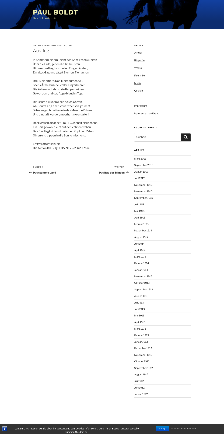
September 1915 (143, 197)
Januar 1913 (141, 341)
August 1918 (141, 171)
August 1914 (141, 237)
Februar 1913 (141, 335)
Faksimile (139, 75)
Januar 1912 (141, 394)
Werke (138, 67)
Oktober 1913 (142, 282)
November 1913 (143, 276)
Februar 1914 (141, 263)
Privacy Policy (40, 425)
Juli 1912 (139, 380)
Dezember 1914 (143, 230)
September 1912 (143, 367)
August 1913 (141, 295)
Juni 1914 (139, 243)
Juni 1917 (139, 178)
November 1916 (143, 184)
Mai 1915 (139, 210)
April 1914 (139, 250)
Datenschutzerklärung (146, 113)
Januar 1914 (141, 269)
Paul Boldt (55, 12)
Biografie (139, 60)
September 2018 (143, 165)
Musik (137, 83)
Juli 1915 (139, 204)
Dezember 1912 (143, 348)
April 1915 (139, 217)
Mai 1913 (139, 315)
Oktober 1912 (141, 361)
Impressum (140, 105)
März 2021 (140, 158)
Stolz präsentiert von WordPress (68, 425)
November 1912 (143, 354)
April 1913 (139, 322)
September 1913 (143, 289)
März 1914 (140, 256)
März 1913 (140, 328)
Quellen (138, 90)
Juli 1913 (139, 302)
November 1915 (143, 191)
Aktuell (138, 52)
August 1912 (141, 374)
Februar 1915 (141, 224)
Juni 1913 (139, 309)
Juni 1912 (139, 387)
